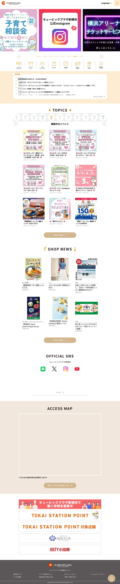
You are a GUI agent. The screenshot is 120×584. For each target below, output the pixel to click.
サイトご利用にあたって (45, 574)
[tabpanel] (58, 30)
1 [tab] (39, 56)
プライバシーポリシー (70, 574)
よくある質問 (17, 577)
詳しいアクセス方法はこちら (60, 485)
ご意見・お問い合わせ (70, 577)
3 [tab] (51, 56)
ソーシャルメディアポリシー (97, 574)
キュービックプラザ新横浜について (60, 570)
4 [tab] (57, 56)
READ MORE (99, 96)
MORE (60, 392)
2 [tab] (45, 56)
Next (101, 56)
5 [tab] (63, 56)
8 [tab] (81, 56)
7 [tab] (75, 56)
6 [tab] (69, 56)
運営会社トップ (18, 574)
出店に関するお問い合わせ (46, 577)
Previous (19, 56)
